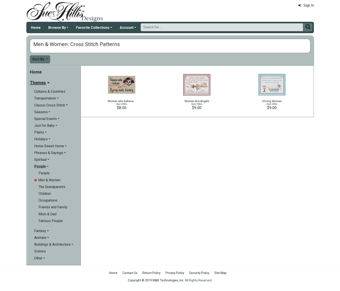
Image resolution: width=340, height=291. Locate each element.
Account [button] (127, 28)
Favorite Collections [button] (93, 28)
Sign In (306, 5)
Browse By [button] (57, 28)
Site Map (220, 273)
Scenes (40, 251)
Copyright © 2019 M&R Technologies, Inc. (156, 280)
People (44, 173)
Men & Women (47, 180)
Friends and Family (53, 207)
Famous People (51, 221)
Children (45, 194)
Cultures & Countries (49, 91)
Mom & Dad (47, 214)
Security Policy (199, 273)
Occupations (48, 200)
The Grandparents (52, 187)
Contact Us (129, 273)
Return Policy (151, 273)
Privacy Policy (175, 273)
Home (36, 28)
